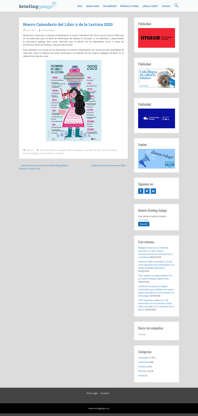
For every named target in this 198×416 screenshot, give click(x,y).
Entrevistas (143, 362)
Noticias (29, 150)
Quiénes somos (92, 6)
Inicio (79, 6)
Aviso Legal (92, 393)
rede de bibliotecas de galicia (51, 153)
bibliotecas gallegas (75, 150)
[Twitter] (147, 191)
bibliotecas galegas (58, 150)
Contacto (166, 6)
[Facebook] (140, 191)
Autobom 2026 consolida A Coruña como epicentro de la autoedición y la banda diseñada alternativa (156, 264)
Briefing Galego (47, 30)
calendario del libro (93, 150)
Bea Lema (44, 150)
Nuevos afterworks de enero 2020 (110, 165)
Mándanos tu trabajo (129, 6)
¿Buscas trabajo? (150, 6)
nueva (141, 375)
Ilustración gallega (30, 153)
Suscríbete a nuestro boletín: (152, 216)
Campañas (143, 357)
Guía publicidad (109, 6)
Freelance (143, 366)
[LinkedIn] (153, 191)
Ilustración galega (109, 150)
